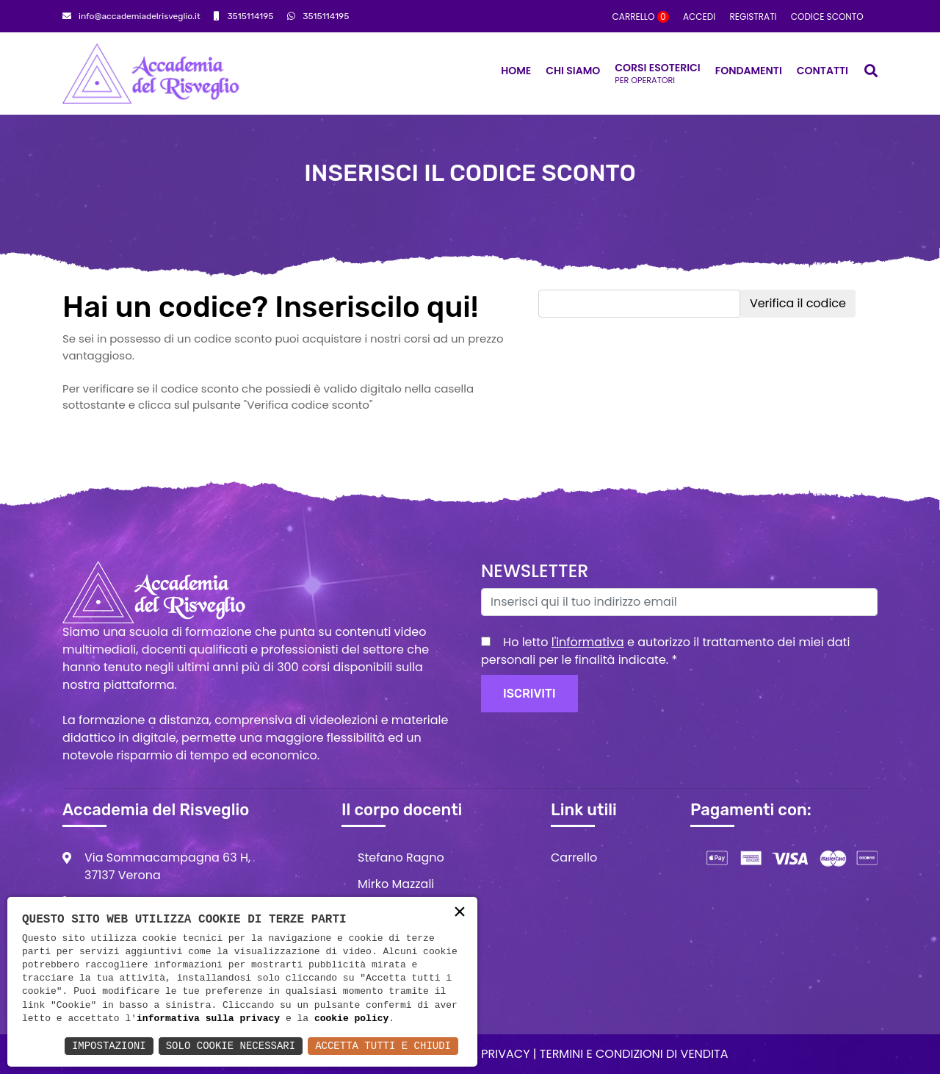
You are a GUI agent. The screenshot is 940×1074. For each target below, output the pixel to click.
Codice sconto (827, 16)
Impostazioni (109, 1046)
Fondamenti (748, 70)
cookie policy (351, 1018)
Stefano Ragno (401, 857)
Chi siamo (573, 70)
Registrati (752, 16)
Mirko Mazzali (396, 884)
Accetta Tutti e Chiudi (383, 1046)
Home (516, 70)
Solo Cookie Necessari (230, 1046)
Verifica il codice (798, 303)
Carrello (640, 16)
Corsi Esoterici (657, 73)
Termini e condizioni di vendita (634, 1053)
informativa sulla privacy (208, 1018)
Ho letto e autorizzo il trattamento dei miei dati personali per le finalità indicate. (665, 651)
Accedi (699, 16)
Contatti (822, 70)
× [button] (459, 913)
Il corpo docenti (401, 810)
